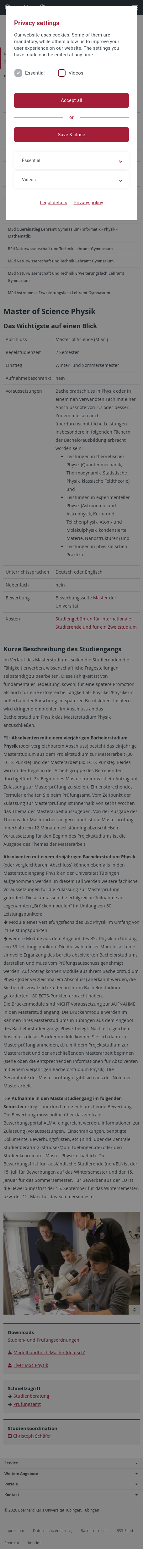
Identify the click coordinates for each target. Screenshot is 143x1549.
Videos (76, 73)
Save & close (71, 135)
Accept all (71, 100)
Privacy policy (88, 202)
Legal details (53, 202)
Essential (35, 73)
